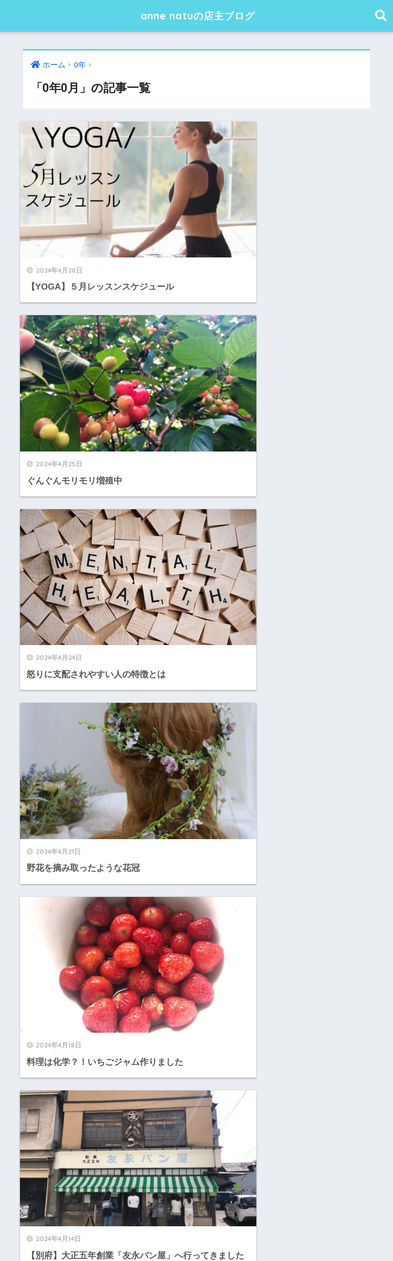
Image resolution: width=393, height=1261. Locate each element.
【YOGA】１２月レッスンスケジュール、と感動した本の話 (141, 1064)
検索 (365, 918)
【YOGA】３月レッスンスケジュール (98, 996)
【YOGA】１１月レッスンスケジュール (102, 1087)
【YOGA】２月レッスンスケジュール (98, 1018)
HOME (197, 1220)
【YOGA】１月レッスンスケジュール (98, 1041)
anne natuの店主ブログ (197, 15)
